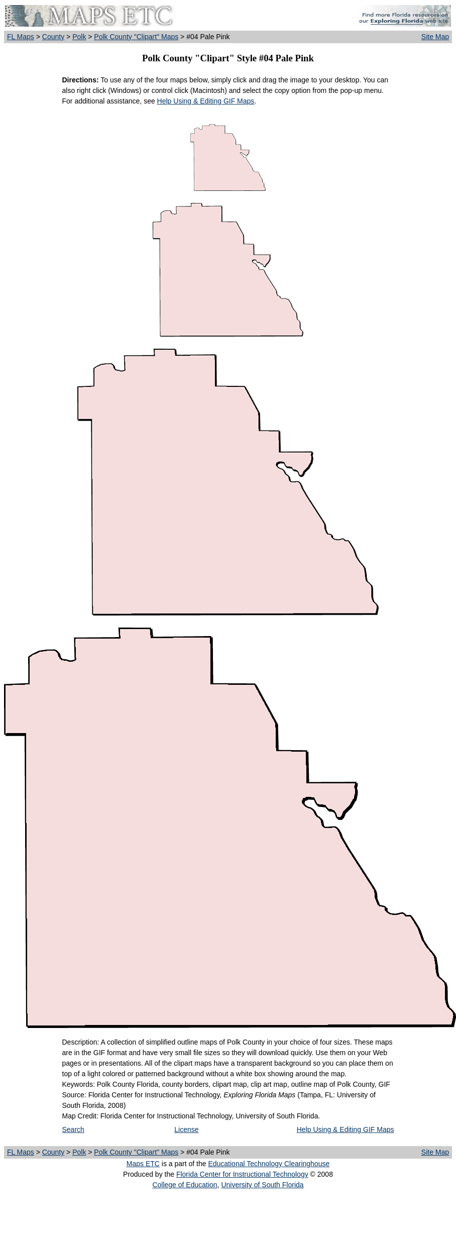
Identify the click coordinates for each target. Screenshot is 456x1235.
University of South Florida (262, 1185)
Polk (79, 37)
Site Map (435, 37)
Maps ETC (143, 1164)
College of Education (184, 1185)
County (53, 37)
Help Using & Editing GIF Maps (206, 101)
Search (73, 1129)
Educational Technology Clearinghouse (268, 1164)
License (186, 1129)
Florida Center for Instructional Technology (242, 1174)
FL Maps (20, 37)
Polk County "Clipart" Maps (136, 37)
